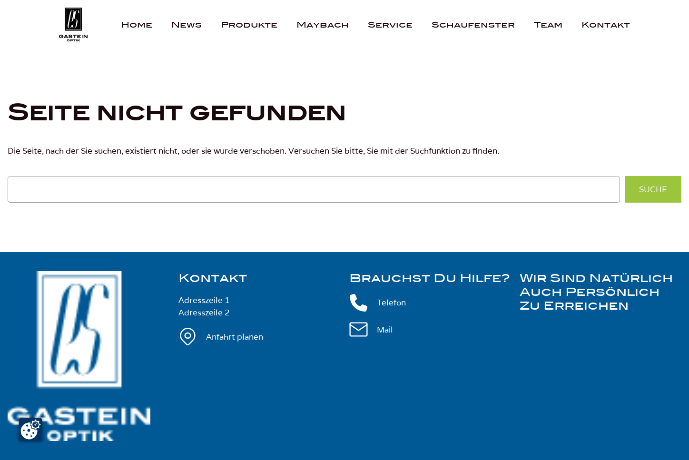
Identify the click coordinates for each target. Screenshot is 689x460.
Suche (653, 189)
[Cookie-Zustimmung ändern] (30, 429)
